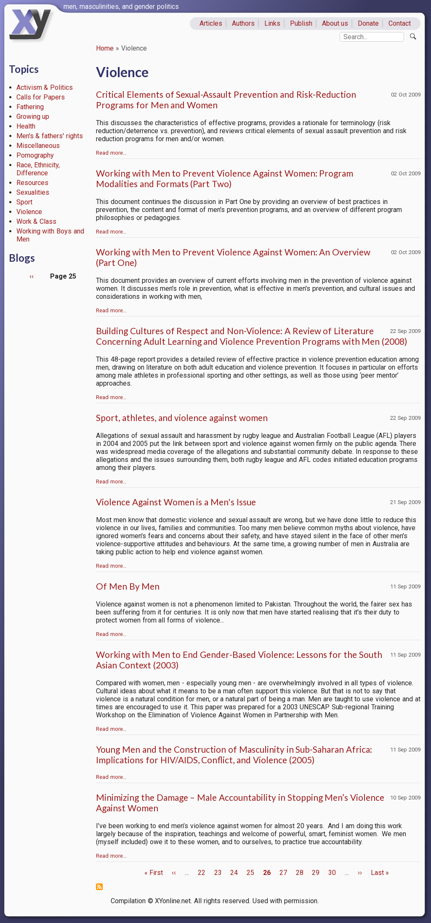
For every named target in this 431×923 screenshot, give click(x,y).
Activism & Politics (44, 87)
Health (25, 126)
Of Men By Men (128, 586)
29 (315, 873)
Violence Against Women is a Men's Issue (176, 501)
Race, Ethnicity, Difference (38, 169)
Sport (24, 202)
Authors (243, 23)
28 (299, 873)
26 (267, 873)
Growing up (33, 117)
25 (250, 873)
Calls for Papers (40, 97)
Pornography (35, 155)
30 (332, 873)
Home (105, 48)
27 (283, 873)
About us (335, 23)
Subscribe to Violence (99, 886)
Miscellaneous (38, 146)
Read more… (111, 153)
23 (218, 873)
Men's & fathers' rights (49, 136)
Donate (368, 23)
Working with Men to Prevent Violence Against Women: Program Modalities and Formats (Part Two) (224, 178)
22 (201, 873)
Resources (32, 183)
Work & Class (36, 221)
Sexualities (32, 192)
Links (272, 23)
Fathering (30, 107)
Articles (211, 23)
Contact (399, 23)
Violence (29, 212)
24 (234, 873)
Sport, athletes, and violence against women (182, 417)
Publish (301, 23)
